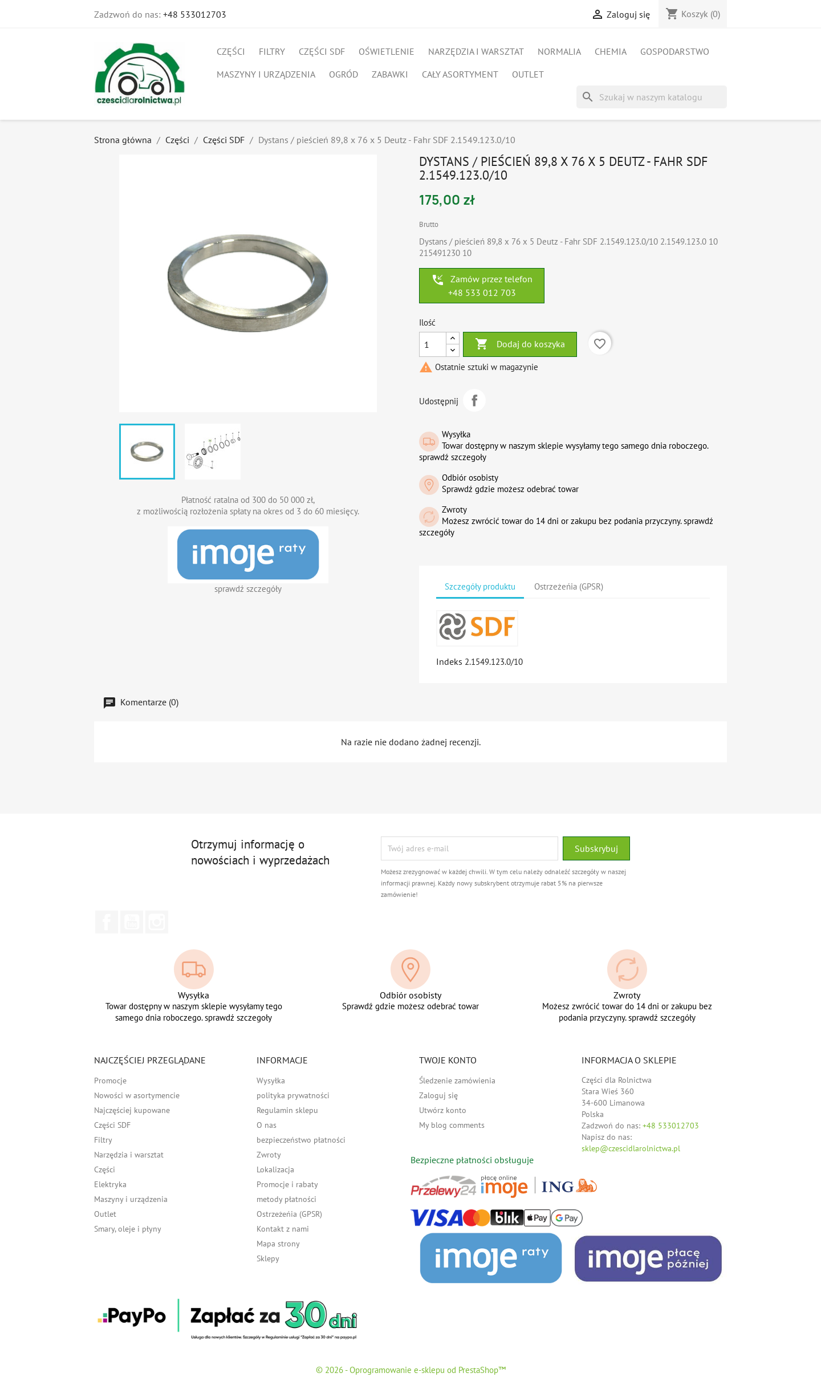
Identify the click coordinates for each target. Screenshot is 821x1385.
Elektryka (110, 1184)
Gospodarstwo (674, 51)
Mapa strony (278, 1243)
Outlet (528, 74)
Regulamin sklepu (287, 1110)
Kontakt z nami (283, 1229)
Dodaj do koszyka (520, 344)
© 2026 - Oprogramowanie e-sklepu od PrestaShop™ (411, 1369)
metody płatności (286, 1199)
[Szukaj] (651, 97)
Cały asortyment (460, 74)
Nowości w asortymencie (137, 1095)
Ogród (343, 74)
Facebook (106, 922)
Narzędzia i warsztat (476, 51)
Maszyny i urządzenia (266, 74)
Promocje (110, 1080)
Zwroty (269, 1155)
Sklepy (268, 1258)
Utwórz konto (442, 1110)
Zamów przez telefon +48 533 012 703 (482, 285)
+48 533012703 (194, 14)
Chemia (611, 51)
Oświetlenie (386, 51)
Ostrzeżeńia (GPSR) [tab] (568, 586)
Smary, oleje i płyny (127, 1229)
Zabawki (390, 74)
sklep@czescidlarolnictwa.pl (631, 1148)
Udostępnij (474, 400)
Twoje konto (448, 1060)
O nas (267, 1125)
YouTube (131, 922)
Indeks (449, 661)
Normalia (559, 51)
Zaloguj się (438, 1095)
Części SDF (322, 51)
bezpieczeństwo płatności (301, 1140)
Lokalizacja (275, 1169)
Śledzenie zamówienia (457, 1080)
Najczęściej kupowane (132, 1110)
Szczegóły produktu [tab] (480, 586)
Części (231, 51)
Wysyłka (271, 1080)
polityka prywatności (293, 1095)
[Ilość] (432, 344)
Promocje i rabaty (287, 1184)
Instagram (156, 922)
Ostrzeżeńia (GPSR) (289, 1214)
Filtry (272, 51)
